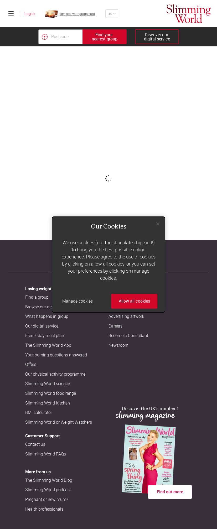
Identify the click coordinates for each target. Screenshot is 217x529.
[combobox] (82, 36)
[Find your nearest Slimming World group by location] (44, 37)
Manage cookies (77, 301)
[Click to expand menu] (11, 13)
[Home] (189, 13)
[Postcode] (60, 36)
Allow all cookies (134, 301)
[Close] (158, 224)
